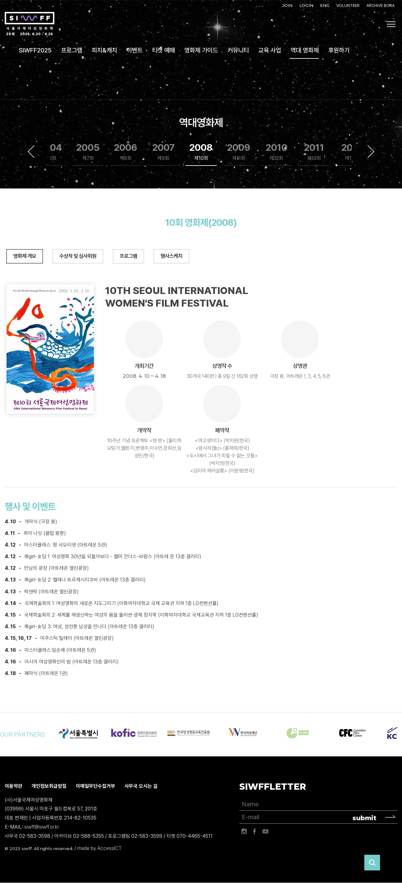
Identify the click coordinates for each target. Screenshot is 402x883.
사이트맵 (391, 24)
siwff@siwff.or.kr (41, 827)
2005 (88, 152)
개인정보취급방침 (49, 786)
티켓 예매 (163, 50)
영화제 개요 (24, 256)
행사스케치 (171, 256)
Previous (31, 151)
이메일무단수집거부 (95, 786)
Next (371, 151)
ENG (324, 5)
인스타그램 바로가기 (244, 831)
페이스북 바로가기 (255, 831)
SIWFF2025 (35, 50)
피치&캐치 (104, 50)
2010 (276, 152)
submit (364, 818)
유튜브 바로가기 (265, 831)
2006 (125, 152)
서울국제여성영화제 (29, 23)
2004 (50, 152)
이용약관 (13, 786)
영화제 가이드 (201, 50)
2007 (163, 152)
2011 (314, 152)
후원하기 (339, 50)
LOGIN (306, 5)
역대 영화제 (305, 50)
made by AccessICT (99, 848)
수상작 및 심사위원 (77, 256)
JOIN (287, 5)
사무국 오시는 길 (141, 786)
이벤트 (135, 50)
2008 (201, 152)
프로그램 (71, 50)
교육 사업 (269, 50)
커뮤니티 (238, 50)
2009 (238, 152)
